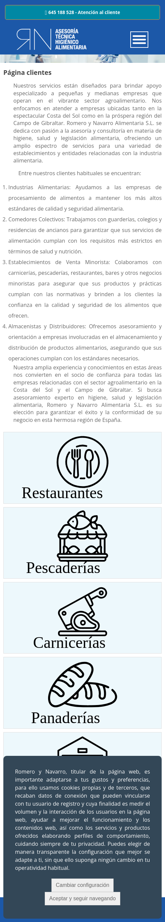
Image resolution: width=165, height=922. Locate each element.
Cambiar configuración (82, 885)
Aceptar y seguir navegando (82, 898)
